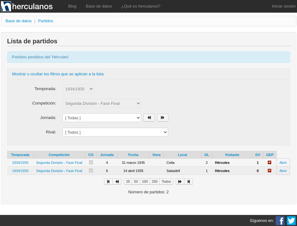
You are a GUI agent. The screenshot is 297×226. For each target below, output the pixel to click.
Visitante (232, 155)
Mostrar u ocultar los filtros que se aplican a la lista (58, 74)
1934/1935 (20, 162)
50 (136, 181)
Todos (166, 181)
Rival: (51, 132)
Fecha (133, 155)
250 (154, 181)
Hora (157, 155)
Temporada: (45, 88)
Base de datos (99, 6)
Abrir (283, 162)
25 (128, 181)
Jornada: (48, 117)
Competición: (44, 103)
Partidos (45, 21)
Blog (72, 6)
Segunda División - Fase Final (59, 162)
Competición (59, 155)
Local (182, 155)
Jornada (107, 155)
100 (145, 181)
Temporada (20, 155)
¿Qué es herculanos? (140, 6)
